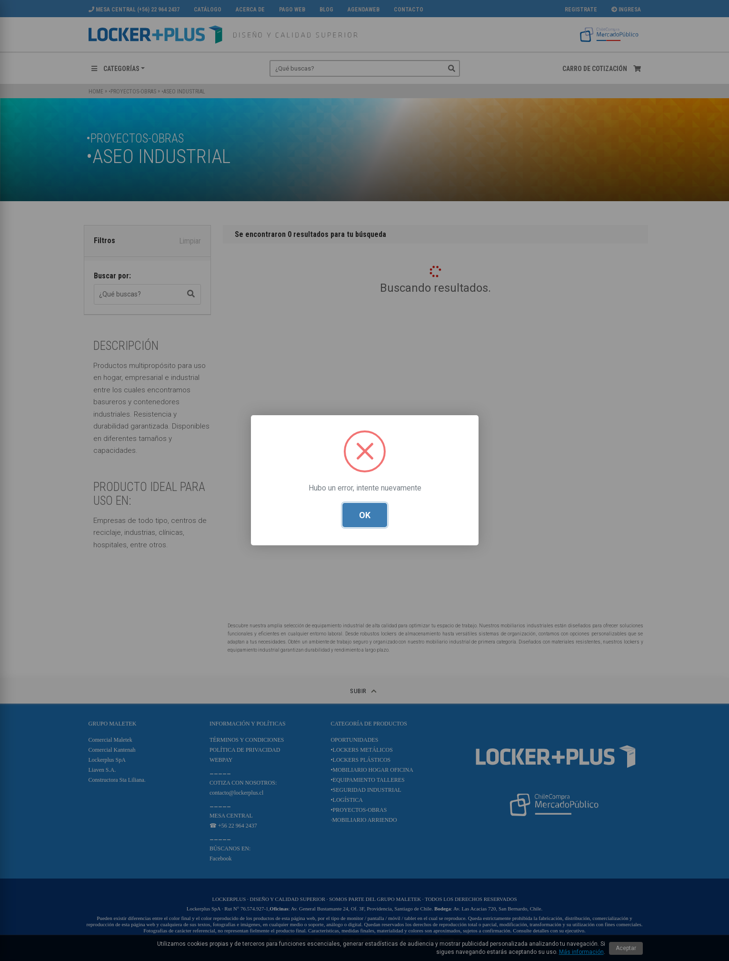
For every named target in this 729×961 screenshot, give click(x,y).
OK (364, 516)
